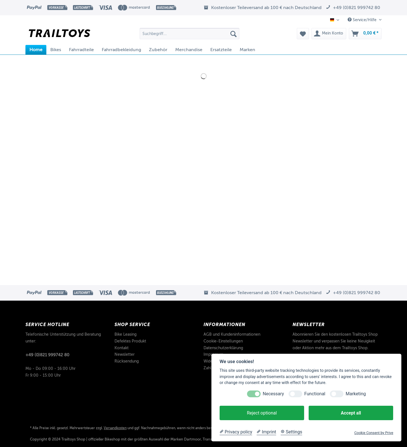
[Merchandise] (188, 50)
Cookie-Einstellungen (223, 341)
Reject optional (262, 413)
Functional (314, 393)
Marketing (356, 393)
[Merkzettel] (303, 33)
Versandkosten (115, 428)
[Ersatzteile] (221, 50)
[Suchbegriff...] (189, 33)
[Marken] (247, 50)
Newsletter (124, 354)
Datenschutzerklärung (223, 348)
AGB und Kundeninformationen (232, 334)
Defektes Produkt (130, 341)
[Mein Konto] (328, 33)
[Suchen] (233, 33)
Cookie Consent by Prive (373, 433)
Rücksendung (126, 361)
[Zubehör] (158, 50)
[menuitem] (189, 36)
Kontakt (121, 348)
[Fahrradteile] (81, 50)
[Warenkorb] (365, 33)
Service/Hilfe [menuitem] (363, 20)
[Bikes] (55, 50)
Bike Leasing (125, 334)
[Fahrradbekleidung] (121, 50)
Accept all (351, 413)
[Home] (35, 50)
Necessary (273, 393)
